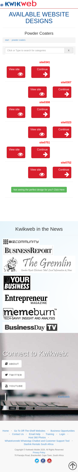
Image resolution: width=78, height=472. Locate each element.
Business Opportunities (63, 430)
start (7, 40)
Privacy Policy (39, 452)
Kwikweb (64, 396)
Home (6, 430)
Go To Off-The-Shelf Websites (29, 430)
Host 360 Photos (37, 437)
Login (62, 434)
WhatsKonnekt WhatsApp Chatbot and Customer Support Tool (37, 440)
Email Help (34, 434)
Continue (42, 72)
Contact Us (18, 434)
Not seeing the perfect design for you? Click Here (38, 189)
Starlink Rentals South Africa (38, 444)
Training (50, 434)
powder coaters (18, 40)
